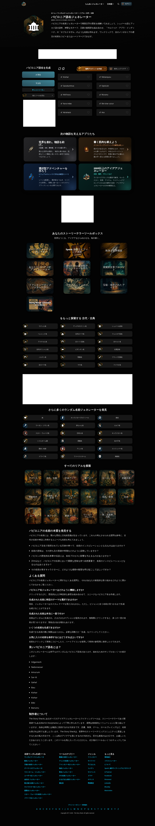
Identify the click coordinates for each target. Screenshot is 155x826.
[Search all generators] (118, 4)
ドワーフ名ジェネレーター (33, 798)
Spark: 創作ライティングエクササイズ (118, 768)
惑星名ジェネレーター (31, 790)
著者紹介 (108, 757)
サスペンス (91, 772)
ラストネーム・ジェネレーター (34, 772)
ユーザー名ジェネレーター (33, 776)
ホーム (53, 13)
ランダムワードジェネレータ (34, 757)
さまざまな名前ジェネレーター (69, 779)
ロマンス (91, 779)
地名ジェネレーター (66, 768)
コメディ (91, 768)
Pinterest (108, 779)
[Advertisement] (77, 54)
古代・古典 (90, 13)
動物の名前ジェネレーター (68, 757)
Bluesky (107, 787)
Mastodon (108, 790)
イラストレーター (111, 761)
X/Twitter (108, 772)
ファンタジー (92, 757)
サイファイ (91, 761)
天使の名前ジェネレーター (33, 764)
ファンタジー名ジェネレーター (69, 764)
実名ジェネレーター (66, 772)
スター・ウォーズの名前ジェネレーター (37, 794)
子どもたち (91, 764)
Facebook (108, 776)
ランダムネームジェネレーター (67, 13)
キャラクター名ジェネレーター (34, 787)
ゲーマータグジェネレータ (33, 768)
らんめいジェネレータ (93, 4)
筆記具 (61, 783)
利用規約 (84, 805)
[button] (38, 75)
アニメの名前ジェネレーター (69, 761)
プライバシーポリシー (74, 805)
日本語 (109, 4)
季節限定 (91, 783)
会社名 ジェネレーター (32, 779)
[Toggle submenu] (103, 4)
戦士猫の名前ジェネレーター (34, 783)
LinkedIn (108, 783)
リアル (82, 13)
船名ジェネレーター (31, 761)
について (108, 764)
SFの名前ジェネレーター (67, 776)
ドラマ (90, 776)
